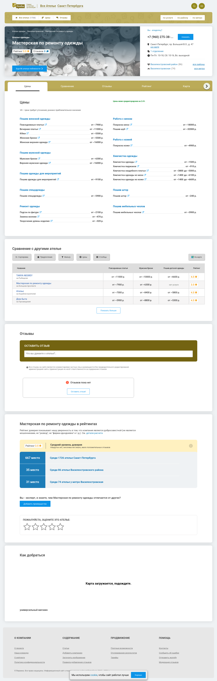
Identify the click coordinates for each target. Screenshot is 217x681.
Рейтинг (146, 86)
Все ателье (26, 18)
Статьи (66, 648)
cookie (93, 675)
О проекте (19, 648)
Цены (46, 18)
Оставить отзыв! (78, 391)
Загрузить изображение (74, 657)
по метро (197, 17)
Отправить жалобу (168, 657)
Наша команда (21, 653)
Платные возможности (122, 648)
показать (186, 37)
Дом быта (21, 299)
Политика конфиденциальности (30, 662)
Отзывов (39, 51)
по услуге (168, 17)
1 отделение (157, 51)
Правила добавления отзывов (78, 662)
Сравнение (67, 86)
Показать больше (108, 310)
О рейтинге (19, 657)
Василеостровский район (164, 64)
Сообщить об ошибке (169, 653)
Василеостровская (160, 68)
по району (182, 17)
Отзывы (61, 18)
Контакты (164, 648)
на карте (155, 47)
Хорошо (138, 675)
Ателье (20, 291)
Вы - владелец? (155, 30)
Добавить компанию (73, 653)
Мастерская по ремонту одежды (33, 283)
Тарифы (115, 657)
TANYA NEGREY (24, 275)
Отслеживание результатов (124, 653)
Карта (186, 86)
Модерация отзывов (169, 662)
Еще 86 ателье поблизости (29, 69)
